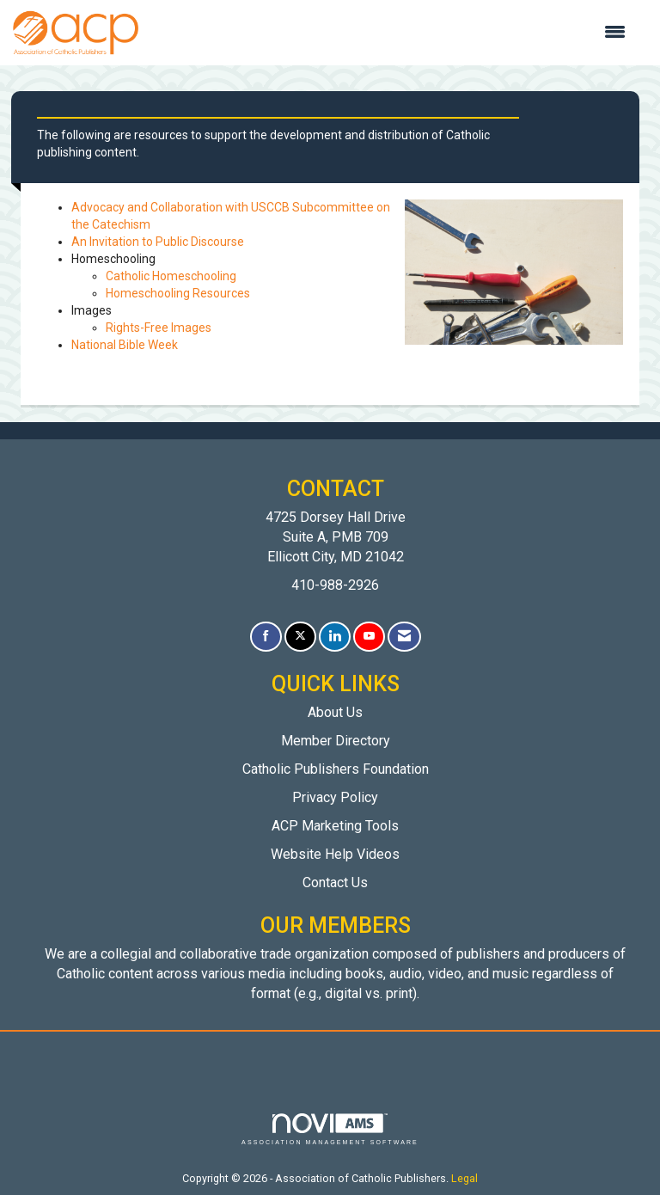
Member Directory (335, 740)
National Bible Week (124, 345)
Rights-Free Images (158, 327)
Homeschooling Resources (178, 293)
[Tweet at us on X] (300, 637)
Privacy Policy (335, 797)
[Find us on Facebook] (266, 637)
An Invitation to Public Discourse (157, 241)
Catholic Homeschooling (171, 276)
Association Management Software (330, 1129)
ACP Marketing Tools (335, 826)
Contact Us (335, 882)
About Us (335, 712)
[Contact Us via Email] (404, 637)
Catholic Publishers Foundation (335, 769)
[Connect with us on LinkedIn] (335, 637)
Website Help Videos (335, 854)
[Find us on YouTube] (369, 637)
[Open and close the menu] (390, 32)
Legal (464, 1178)
